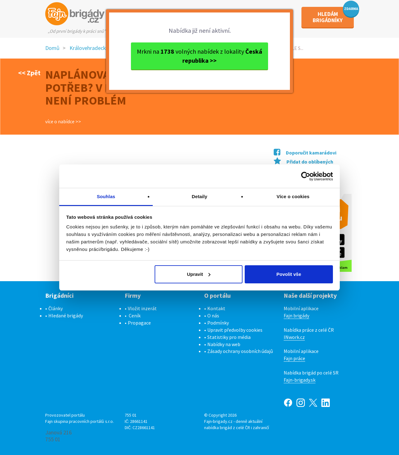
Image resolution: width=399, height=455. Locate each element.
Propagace (139, 323)
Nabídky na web (223, 344)
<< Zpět (29, 72)
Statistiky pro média (229, 337)
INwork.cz (294, 337)
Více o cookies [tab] (293, 196)
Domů (52, 47)
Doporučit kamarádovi (305, 152)
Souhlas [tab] (106, 196)
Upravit (199, 274)
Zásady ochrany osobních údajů (240, 351)
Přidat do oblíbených (303, 162)
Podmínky (218, 323)
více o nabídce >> (63, 121)
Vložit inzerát (142, 308)
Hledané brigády (65, 315)
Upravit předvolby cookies (234, 330)
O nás (213, 315)
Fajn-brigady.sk (299, 380)
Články (55, 308)
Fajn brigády (296, 315)
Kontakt (216, 308)
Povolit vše (288, 274)
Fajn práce (294, 358)
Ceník (135, 315)
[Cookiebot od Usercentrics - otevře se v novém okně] (305, 176)
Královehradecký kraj (94, 47)
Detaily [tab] (199, 196)
